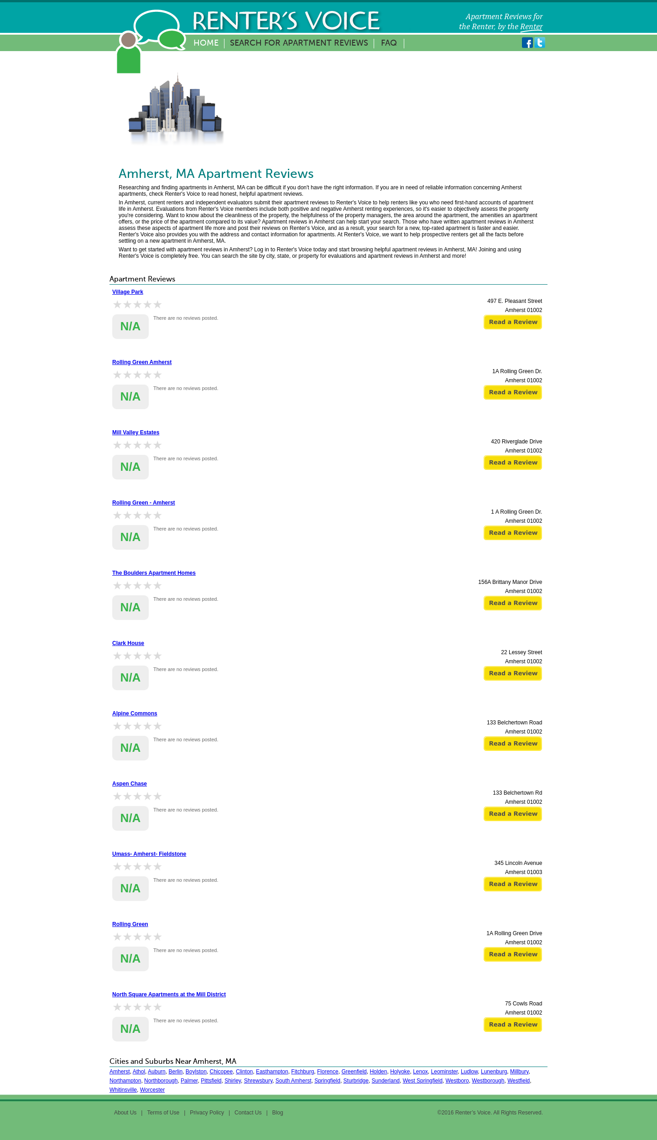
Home (206, 43)
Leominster (444, 1071)
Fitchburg (302, 1071)
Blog (277, 1112)
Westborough (488, 1081)
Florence (328, 1071)
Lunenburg (494, 1071)
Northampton (125, 1081)
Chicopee (221, 1071)
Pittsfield (211, 1081)
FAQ (389, 43)
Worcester (152, 1090)
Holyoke (400, 1071)
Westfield (518, 1081)
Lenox (420, 1071)
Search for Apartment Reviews (299, 43)
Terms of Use (163, 1112)
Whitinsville (123, 1090)
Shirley (232, 1081)
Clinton (244, 1071)
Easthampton (272, 1071)
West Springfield (423, 1081)
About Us (125, 1112)
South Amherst (294, 1081)
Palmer (189, 1081)
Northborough (160, 1081)
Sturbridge (356, 1081)
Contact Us (248, 1112)
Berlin (175, 1071)
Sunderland (386, 1081)
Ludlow (469, 1071)
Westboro (457, 1081)
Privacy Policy (207, 1112)
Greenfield (353, 1071)
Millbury (519, 1071)
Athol (139, 1071)
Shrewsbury (258, 1081)
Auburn (157, 1071)
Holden (378, 1071)
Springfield (327, 1081)
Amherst (120, 1071)
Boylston (196, 1071)
